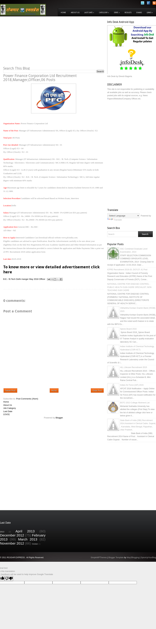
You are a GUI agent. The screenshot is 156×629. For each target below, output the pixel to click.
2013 (2, 532)
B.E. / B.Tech (9, 279)
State (117, 13)
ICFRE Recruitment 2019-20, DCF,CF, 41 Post (127, 269)
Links (150, 13)
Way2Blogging (133, 557)
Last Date (89, 13)
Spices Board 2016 (128, 329)
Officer (42, 279)
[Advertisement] (30, 43)
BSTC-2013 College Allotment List (135, 403)
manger (25, 279)
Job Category (9, 408)
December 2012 (12, 535)
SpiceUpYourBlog (148, 557)
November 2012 (12, 543)
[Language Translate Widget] (123, 215)
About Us (75, 13)
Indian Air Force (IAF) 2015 (131, 385)
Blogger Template (116, 557)
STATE (6, 414)
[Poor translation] (9, 578)
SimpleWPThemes (99, 557)
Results (128, 13)
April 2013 (25, 531)
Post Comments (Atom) (27, 399)
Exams (139, 13)
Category (104, 13)
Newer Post (10, 390)
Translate (114, 220)
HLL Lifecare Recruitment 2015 (133, 367)
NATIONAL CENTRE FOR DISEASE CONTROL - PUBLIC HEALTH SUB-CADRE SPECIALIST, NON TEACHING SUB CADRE (129, 287)
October (35, 544)
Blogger (59, 417)
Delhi (18, 279)
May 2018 (34, 279)
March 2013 (27, 539)
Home (63, 13)
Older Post (97, 390)
